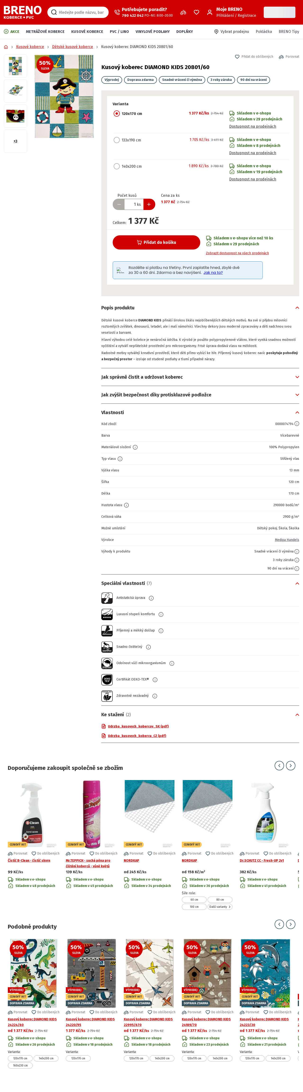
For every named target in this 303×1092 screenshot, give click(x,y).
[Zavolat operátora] (143, 12)
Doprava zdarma (140, 80)
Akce (11, 31)
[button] (64, 96)
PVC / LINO (119, 31)
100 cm (194, 913)
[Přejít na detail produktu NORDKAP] (150, 851)
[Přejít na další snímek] (290, 771)
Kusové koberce (87, 31)
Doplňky (184, 31)
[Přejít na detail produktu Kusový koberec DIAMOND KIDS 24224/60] (34, 1010)
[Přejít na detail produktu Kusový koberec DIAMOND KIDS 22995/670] (150, 1010)
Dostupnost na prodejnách (252, 126)
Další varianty (220, 913)
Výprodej (112, 80)
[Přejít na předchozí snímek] (279, 771)
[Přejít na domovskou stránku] (23, 12)
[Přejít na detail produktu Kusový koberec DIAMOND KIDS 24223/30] (266, 1010)
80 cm (220, 906)
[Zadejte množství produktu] (134, 204)
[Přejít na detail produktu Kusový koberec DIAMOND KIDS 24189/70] (208, 1010)
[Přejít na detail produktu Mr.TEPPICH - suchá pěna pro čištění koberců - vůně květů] (92, 851)
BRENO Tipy (289, 31)
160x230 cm (20, 1071)
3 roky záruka (221, 80)
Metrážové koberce (45, 31)
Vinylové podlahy (153, 31)
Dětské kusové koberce (72, 46)
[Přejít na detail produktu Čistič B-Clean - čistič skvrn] (34, 851)
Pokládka (264, 31)
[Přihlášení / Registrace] (231, 12)
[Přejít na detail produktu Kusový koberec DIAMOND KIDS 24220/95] (92, 1010)
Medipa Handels (285, 546)
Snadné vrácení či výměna (182, 80)
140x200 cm (46, 1064)
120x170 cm (20, 1064)
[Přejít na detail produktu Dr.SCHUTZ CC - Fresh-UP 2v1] (266, 851)
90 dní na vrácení (253, 80)
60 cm (194, 906)
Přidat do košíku (156, 242)
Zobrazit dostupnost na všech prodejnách (237, 253)
